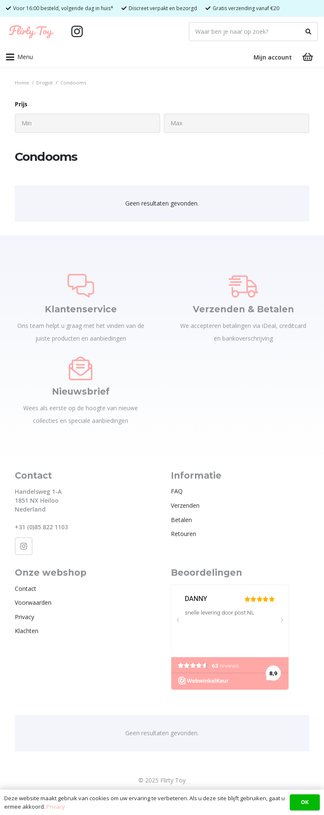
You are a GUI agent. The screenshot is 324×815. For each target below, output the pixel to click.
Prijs (21, 104)
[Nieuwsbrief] (80, 368)
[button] (19, 57)
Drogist (44, 82)
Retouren (183, 534)
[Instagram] (77, 31)
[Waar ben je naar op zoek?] (253, 31)
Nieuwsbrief (81, 391)
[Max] (236, 123)
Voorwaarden (33, 602)
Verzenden (185, 505)
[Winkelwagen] (308, 57)
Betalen (181, 520)
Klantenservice (81, 309)
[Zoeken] (308, 32)
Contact (25, 589)
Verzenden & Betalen (243, 309)
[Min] (87, 123)
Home (22, 82)
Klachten (26, 631)
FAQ (177, 491)
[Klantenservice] (81, 286)
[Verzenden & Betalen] (243, 286)
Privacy (24, 617)
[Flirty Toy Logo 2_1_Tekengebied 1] (31, 31)
